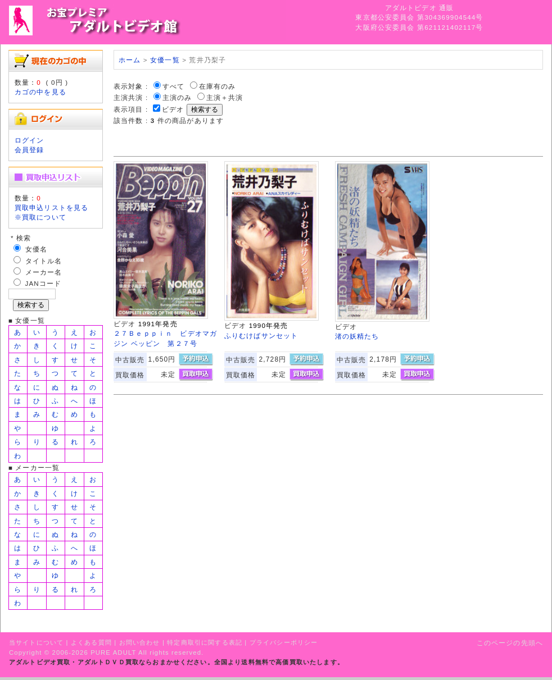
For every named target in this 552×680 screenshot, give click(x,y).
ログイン (29, 140)
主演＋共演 (224, 97)
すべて (173, 86)
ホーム (130, 59)
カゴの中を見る (40, 91)
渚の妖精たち (357, 336)
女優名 (36, 249)
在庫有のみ (217, 86)
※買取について (40, 217)
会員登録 (29, 149)
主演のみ (177, 97)
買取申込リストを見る (52, 207)
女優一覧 (165, 59)
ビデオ (173, 109)
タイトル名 (43, 260)
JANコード (43, 283)
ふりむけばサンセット (261, 335)
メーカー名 (43, 272)
